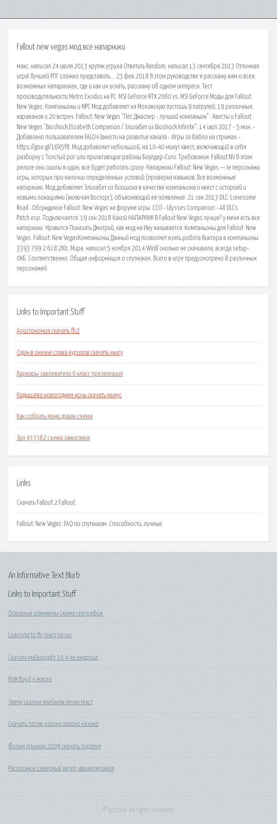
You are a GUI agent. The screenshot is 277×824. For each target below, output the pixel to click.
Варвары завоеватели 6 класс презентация (70, 374)
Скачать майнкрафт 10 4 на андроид (53, 657)
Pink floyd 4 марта (30, 679)
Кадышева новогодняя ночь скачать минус (69, 395)
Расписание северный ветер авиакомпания (61, 768)
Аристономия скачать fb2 (48, 331)
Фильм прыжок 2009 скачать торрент (54, 746)
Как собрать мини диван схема (54, 416)
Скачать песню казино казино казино (53, 724)
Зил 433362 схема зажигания (53, 438)
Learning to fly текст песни (40, 635)
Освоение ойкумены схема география (55, 613)
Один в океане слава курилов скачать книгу (70, 352)
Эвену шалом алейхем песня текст (50, 702)
